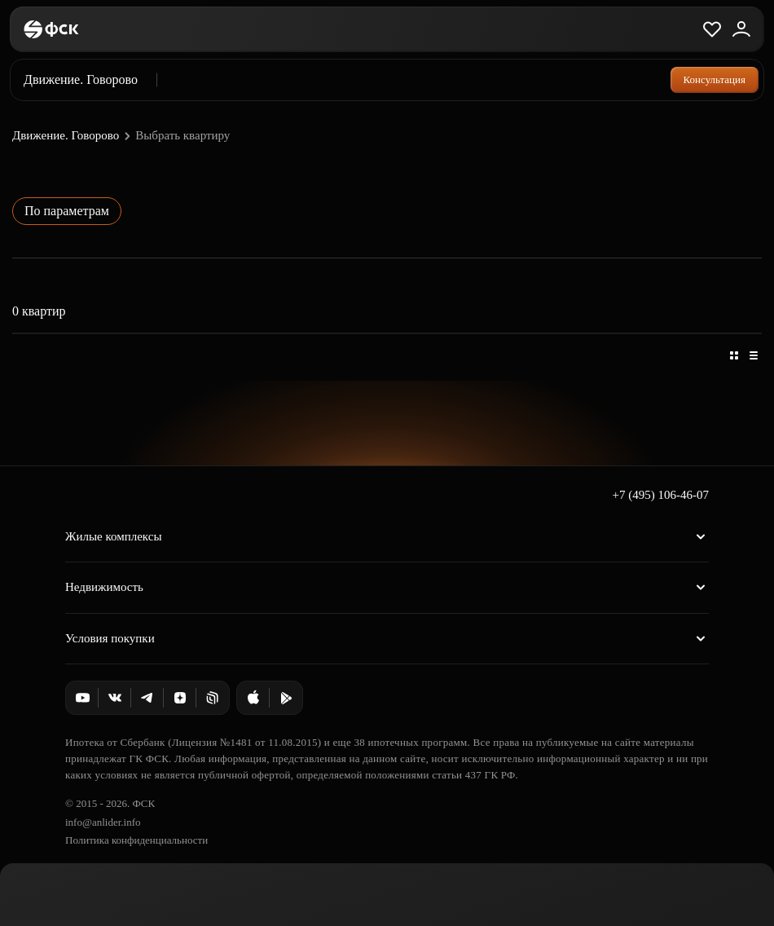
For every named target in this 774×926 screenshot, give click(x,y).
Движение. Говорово (73, 136)
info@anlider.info (102, 822)
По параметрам (66, 211)
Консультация (714, 79)
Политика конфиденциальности (136, 840)
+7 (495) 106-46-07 (661, 494)
